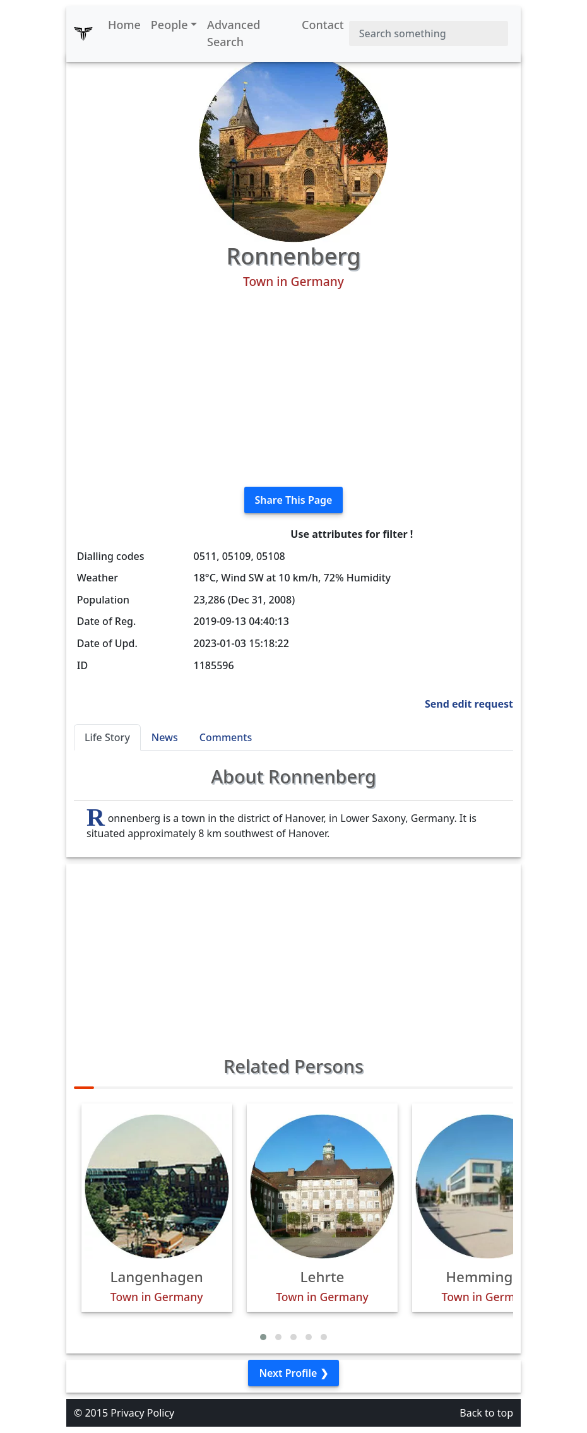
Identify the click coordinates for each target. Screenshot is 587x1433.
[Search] (428, 33)
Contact (323, 24)
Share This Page (294, 500)
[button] (263, 1337)
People (169, 24)
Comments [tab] (225, 737)
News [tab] (164, 737)
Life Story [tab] (107, 737)
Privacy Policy (142, 1413)
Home (124, 24)
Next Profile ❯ (293, 1373)
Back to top (486, 1413)
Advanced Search (233, 33)
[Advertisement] (293, 388)
